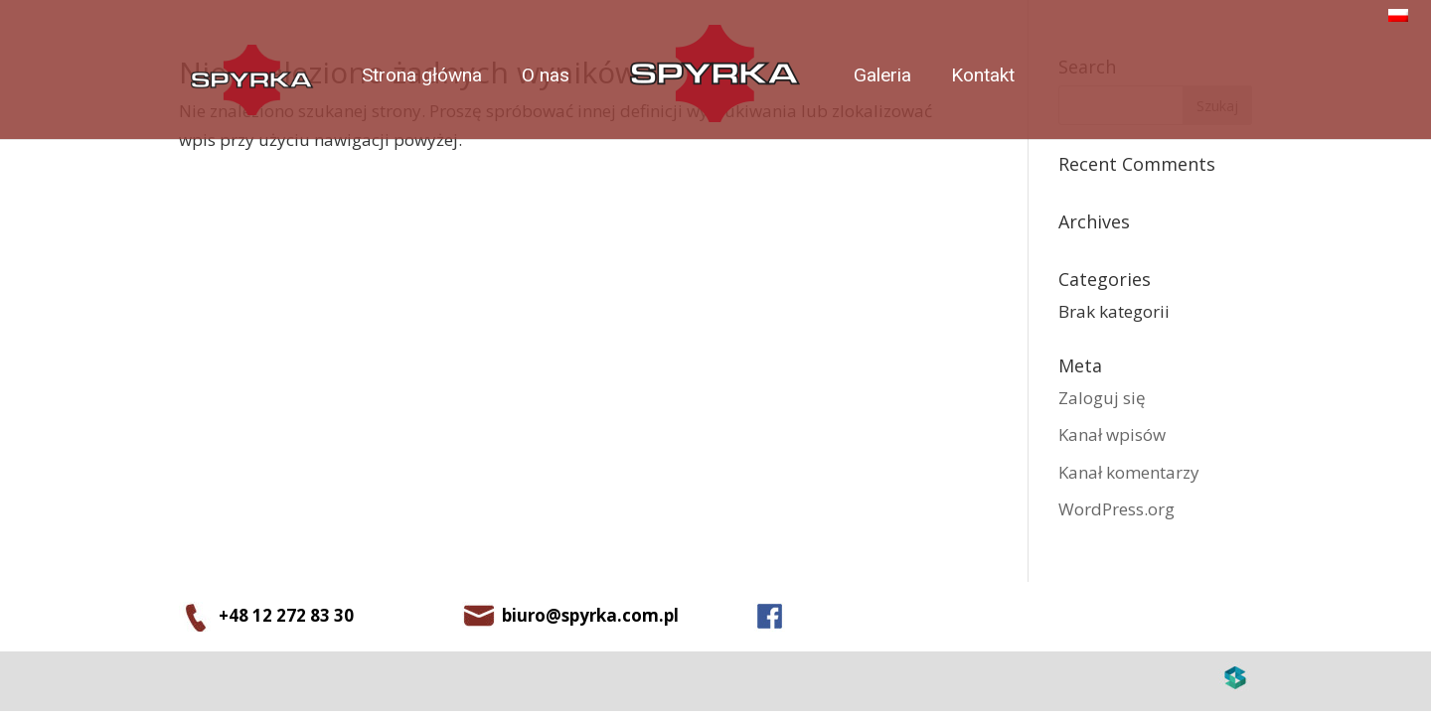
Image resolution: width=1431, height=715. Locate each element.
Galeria (882, 75)
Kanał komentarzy (1128, 472)
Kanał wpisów (1112, 434)
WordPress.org (1116, 509)
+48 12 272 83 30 (286, 615)
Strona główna (422, 75)
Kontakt (983, 75)
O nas (545, 75)
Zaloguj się (1102, 397)
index (718, 79)
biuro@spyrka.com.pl (590, 615)
